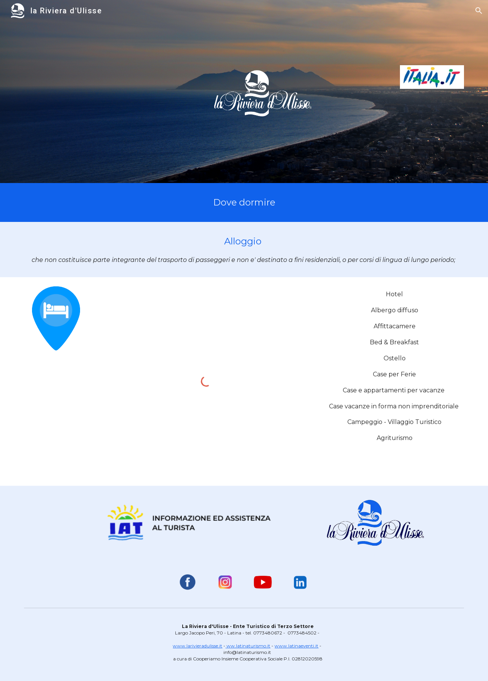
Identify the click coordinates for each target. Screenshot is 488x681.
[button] (479, 11)
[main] (244, 202)
